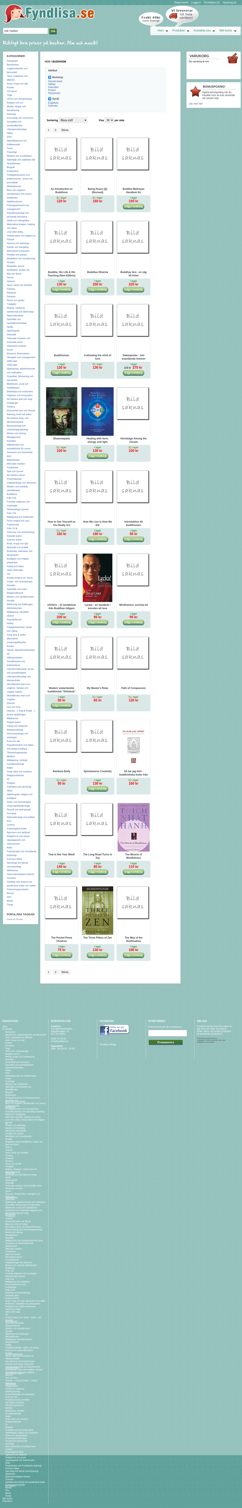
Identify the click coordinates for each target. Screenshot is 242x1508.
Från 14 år (12, 528)
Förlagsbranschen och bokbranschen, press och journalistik (20, 179)
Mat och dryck (14, 273)
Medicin (11, 756)
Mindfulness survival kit (133, 604)
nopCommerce (211, 1038)
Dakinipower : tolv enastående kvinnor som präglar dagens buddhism (134, 357)
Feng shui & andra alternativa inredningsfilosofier (16, 638)
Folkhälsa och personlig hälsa (19, 1430)
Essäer (10, 646)
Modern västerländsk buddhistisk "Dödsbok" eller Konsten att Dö (62, 690)
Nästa (64, 130)
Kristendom (13, 171)
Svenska (11, 878)
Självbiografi (13, 330)
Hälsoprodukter (15, 657)
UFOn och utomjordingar (19, 99)
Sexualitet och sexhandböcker (19, 1065)
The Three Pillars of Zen (97, 937)
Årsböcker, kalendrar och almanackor (22, 1304)
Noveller (11, 585)
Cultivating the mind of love (97, 357)
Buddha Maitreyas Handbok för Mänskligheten (133, 190)
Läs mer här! (196, 103)
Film (9, 897)
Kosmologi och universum (20, 118)
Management (13, 437)
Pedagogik (12, 403)
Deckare (11, 296)
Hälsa (10, 133)
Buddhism (12, 494)
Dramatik (11, 334)
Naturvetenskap (15, 315)
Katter (10, 767)
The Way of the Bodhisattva (133, 939)
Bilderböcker (13, 460)
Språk (10, 327)
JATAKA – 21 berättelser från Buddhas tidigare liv (61, 606)
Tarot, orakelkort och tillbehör (18, 1037)
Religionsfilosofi (15, 593)
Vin (8, 574)
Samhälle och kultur (17, 589)
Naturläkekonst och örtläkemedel (20, 1076)
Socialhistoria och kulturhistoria (20, 1361)
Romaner (11, 292)
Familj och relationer (17, 726)
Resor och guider (16, 300)
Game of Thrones (15, 919)
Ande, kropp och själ (17, 83)
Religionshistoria (15, 775)
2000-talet (12, 361)
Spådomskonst (14, 201)
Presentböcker (14, 479)
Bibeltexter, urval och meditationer (21, 1207)
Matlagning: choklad (17, 760)
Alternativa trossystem (18, 251)
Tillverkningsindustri (17, 752)
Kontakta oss (202, 30)
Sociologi (11, 813)
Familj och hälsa (15, 566)
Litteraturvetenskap (17, 129)
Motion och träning (16, 433)
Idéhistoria (12, 870)
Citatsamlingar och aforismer (21, 482)
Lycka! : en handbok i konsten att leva (97, 606)
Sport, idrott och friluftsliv (19, 285)
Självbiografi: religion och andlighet (21, 1433)
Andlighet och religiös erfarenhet (20, 1306)
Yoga (9, 95)
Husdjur (11, 262)
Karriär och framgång (18, 247)
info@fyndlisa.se (59, 1041)
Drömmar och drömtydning (20, 532)
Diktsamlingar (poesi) (18, 509)
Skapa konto (181, 2)
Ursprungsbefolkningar (18, 805)
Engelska (53, 102)
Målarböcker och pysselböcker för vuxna (24, 1240)
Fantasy (11, 289)
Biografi (11, 167)
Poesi (10, 148)
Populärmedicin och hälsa (20, 745)
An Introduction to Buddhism (62, 190)
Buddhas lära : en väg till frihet (133, 274)
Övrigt (10, 904)
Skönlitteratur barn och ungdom (20, 1372)
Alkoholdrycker (14, 608)
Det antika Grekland (17, 748)
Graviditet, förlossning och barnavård (22, 1205)
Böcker (10, 893)
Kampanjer (12, 61)
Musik (10, 900)
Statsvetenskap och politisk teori (20, 1446)
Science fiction (14, 539)
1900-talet (12, 365)
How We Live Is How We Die (97, 523)
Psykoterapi (13, 524)
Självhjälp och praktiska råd (21, 159)
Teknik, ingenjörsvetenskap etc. (20, 1356)
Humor (10, 277)
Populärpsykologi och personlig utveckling (25, 1111)
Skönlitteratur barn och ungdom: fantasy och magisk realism (18, 688)
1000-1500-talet (15, 570)
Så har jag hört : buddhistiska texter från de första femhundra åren (133, 773)
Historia (11, 281)
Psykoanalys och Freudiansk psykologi (23, 1466)
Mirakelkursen (14, 186)
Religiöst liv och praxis (18, 836)
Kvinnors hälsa (14, 859)
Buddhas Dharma (97, 272)
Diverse (11, 703)
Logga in (196, 2)
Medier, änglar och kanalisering (20, 1057)
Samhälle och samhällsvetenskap (21, 1175)
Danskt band (55, 81)
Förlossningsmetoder (18, 889)
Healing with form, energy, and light (98, 440)
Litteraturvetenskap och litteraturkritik (22, 1367)
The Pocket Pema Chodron (61, 939)
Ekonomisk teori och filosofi (21, 410)
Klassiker (11, 441)
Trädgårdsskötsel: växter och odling (22, 1347)
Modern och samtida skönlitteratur (21, 1265)
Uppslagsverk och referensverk (20, 1460)
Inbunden (53, 87)
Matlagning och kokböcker (20, 517)
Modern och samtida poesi (20, 596)
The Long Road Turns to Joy (97, 856)
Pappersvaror (14, 722)
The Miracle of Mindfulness (133, 856)
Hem (160, 30)
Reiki (9, 847)
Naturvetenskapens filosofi (20, 874)
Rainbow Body (61, 771)
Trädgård (11, 304)
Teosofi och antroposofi (19, 809)
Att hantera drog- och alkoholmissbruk (23, 1227)
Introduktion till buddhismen (133, 523)
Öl (8, 779)
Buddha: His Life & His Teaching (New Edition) (62, 274)
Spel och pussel (15, 471)
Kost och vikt (13, 741)
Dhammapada (61, 438)
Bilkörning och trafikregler (20, 604)
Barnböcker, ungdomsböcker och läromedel (17, 68)
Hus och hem (14, 707)
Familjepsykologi (15, 764)
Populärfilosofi (14, 619)
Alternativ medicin (16, 463)
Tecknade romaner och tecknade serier (23, 1186)
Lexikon (11, 824)
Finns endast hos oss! (18, 520)
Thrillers (11, 406)
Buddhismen (61, 355)
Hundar (11, 600)
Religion (11, 783)
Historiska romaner (16, 346)
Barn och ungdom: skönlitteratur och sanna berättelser (19, 194)
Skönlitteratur (14, 163)
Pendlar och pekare (17, 254)
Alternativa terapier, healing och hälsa (23, 1117)
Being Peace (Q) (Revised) (97, 190)
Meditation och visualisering (21, 258)
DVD (9, 137)
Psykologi (12, 152)
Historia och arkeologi (18, 243)
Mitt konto (225, 30)
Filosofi (10, 239)
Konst (10, 349)
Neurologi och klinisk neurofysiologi (21, 1471)
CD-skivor (12, 91)
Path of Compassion (133, 688)
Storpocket (54, 93)
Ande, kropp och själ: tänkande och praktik (25, 1301)
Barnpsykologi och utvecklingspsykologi (24, 1229)
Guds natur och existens (19, 771)
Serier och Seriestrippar (19, 802)
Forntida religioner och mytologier (21, 1273)
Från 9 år (11, 498)
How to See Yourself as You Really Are (62, 523)
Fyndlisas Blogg (108, 1044)
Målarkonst (12, 718)
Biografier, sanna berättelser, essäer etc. (24, 1142)
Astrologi (11, 114)
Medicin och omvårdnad (19, 156)
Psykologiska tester (17, 828)
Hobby (10, 623)
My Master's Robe (97, 688)
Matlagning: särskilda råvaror (18, 1339)
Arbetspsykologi (15, 729)
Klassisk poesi (14, 536)
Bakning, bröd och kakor (19, 414)
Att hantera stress (16, 475)
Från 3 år (11, 513)
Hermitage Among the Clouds (134, 440)
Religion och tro (15, 102)
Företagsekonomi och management (22, 1109)
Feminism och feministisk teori (19, 1243)
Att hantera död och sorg (19, 399)
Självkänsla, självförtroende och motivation (25, 1202)
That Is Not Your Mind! (61, 854)
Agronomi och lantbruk (18, 832)
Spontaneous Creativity (98, 771)
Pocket (10, 87)
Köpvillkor (8, 1501)
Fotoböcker (13, 467)
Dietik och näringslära (18, 220)
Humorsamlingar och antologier (20, 1394)
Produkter (178, 30)
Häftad (51, 84)
